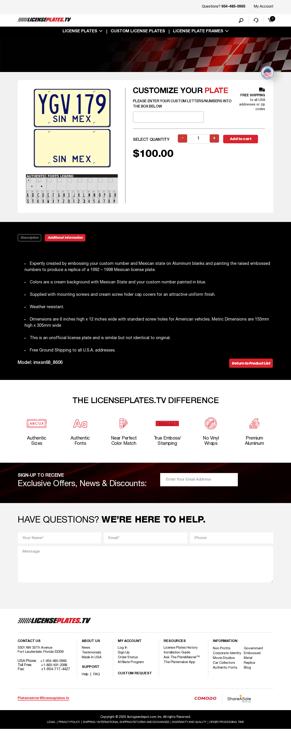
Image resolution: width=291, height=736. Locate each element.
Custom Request (135, 680)
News (86, 654)
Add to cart (244, 140)
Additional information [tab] (68, 239)
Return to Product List (248, 365)
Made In (92, 664)
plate (216, 92)
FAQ (97, 681)
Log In (123, 654)
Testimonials (92, 659)
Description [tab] (30, 239)
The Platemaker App (180, 668)
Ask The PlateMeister (183, 664)
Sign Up (124, 659)
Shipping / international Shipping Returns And (123, 728)
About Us (91, 648)
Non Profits (222, 655)
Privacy (58, 728)
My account (130, 648)
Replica (252, 673)
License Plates (80, 32)
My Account (263, 6)
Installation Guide (177, 659)
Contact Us (29, 648)
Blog (250, 678)
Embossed (254, 659)
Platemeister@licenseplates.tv (43, 705)
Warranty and (195, 728)
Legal (38, 728)
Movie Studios (224, 668)
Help (85, 681)
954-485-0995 (233, 7)
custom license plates (138, 32)
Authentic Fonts (226, 678)
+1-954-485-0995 (55, 667)
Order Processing (237, 728)
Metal (250, 668)
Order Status (128, 664)
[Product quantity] (199, 140)
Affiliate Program (131, 668)
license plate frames (198, 32)
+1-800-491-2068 (56, 671)
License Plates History (182, 654)
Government (256, 655)
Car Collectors (224, 673)
